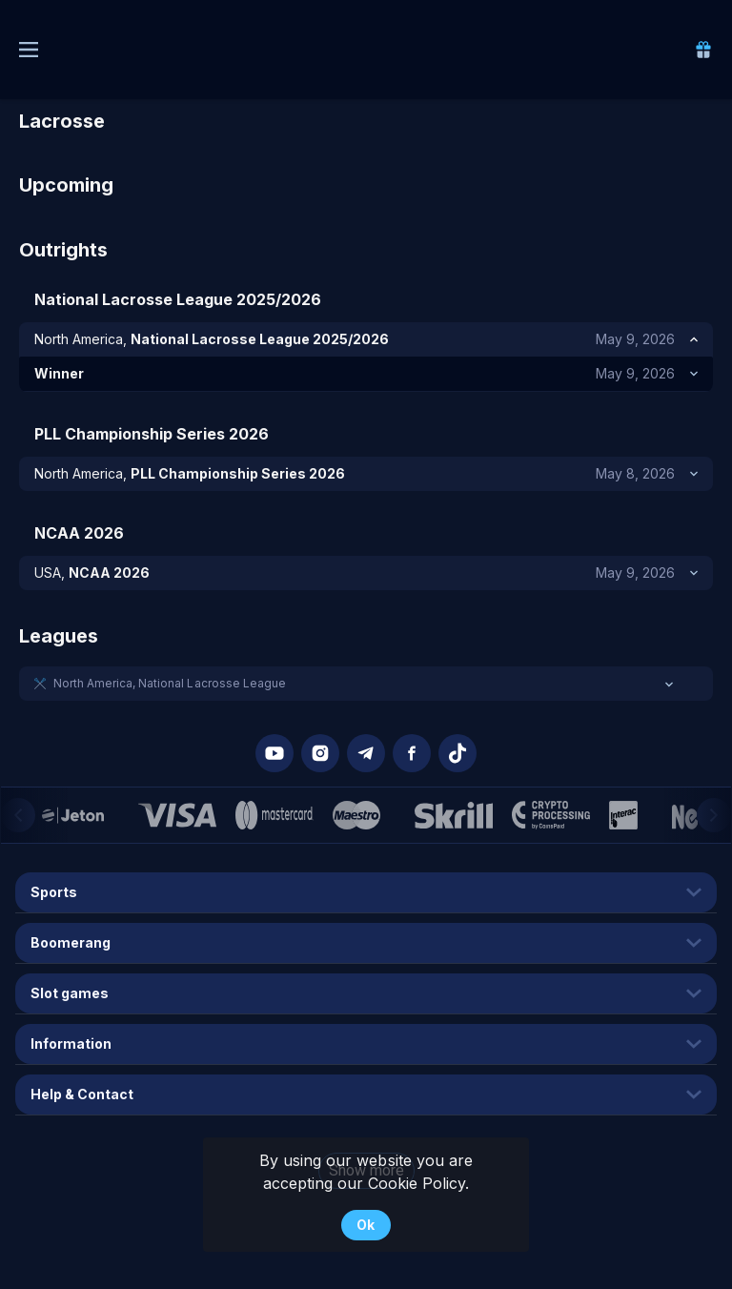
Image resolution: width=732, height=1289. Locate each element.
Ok (365, 1225)
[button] (366, 683)
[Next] (714, 815)
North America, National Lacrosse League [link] (169, 683)
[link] (703, 49)
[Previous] (18, 815)
